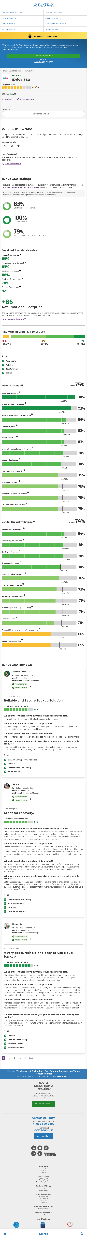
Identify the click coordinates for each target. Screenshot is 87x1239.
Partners (43, 1188)
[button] (43, 1234)
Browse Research (43, 1208)
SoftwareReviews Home (12, 13)
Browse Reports (9, 18)
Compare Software (53, 18)
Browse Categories (53, 13)
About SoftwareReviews (55, 24)
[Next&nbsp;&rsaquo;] (25, 1058)
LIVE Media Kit (43, 1190)
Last (31, 1058)
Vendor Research (52, 29)
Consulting (43, 1202)
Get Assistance (11, 164)
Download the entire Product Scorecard (20, 187)
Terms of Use (43, 1178)
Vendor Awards (8, 29)
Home (4, 71)
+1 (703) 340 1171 (64, 1076)
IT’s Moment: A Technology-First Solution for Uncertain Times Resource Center (48, 1072)
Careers (43, 1170)
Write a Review (8, 24)
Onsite (43, 1200)
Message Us (43, 1136)
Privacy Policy (43, 1180)
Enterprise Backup (16, 71)
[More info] (20, 254)
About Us (43, 1168)
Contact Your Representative (43, 56)
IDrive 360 (29, 71)
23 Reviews (7, 99)
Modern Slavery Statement (43, 1182)
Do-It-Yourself (43, 1196)
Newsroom (43, 1172)
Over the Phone (43, 1198)
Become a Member (43, 1104)
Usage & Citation (43, 1176)
